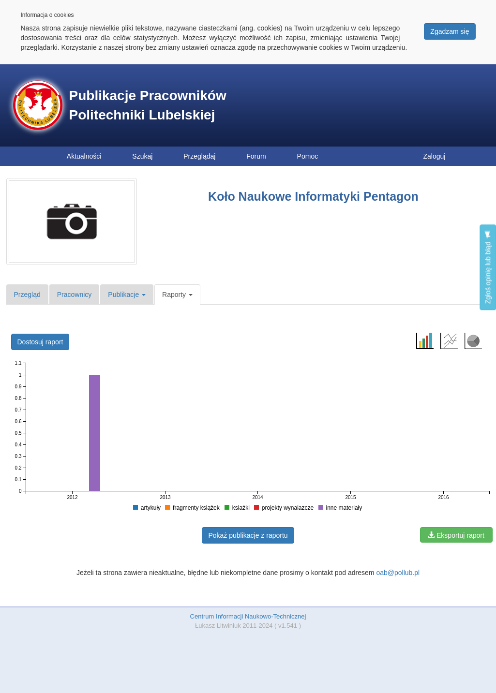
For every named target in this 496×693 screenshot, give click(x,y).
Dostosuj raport (40, 342)
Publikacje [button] (127, 294)
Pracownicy (74, 294)
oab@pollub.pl (398, 572)
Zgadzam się (449, 31)
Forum (256, 156)
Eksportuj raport (456, 535)
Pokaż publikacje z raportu (247, 535)
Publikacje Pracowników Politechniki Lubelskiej (147, 105)
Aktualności (84, 156)
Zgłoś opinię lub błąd (488, 267)
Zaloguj (434, 156)
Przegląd (27, 294)
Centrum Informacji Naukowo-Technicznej (248, 616)
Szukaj (142, 156)
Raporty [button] (177, 294)
